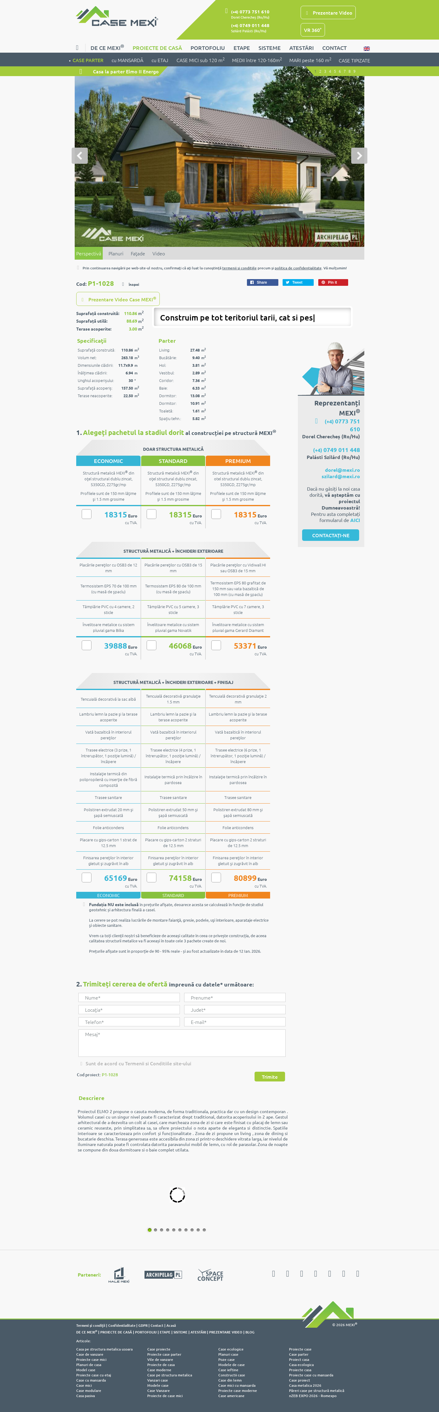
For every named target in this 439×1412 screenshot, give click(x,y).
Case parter (299, 1354)
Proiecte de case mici (165, 1395)
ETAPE (242, 47)
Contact (157, 1325)
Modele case (158, 1385)
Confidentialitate (121, 1325)
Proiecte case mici (91, 1359)
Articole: (83, 1341)
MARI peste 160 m (310, 59)
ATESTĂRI (301, 47)
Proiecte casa (300, 1369)
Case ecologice (231, 1349)
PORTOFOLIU (208, 47)
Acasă (171, 1325)
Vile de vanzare (160, 1359)
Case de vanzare (89, 1354)
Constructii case (231, 1375)
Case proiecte (158, 1349)
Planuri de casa (88, 1364)
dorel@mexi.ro (342, 470)
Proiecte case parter (164, 1354)
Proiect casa (299, 1359)
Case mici (84, 1385)
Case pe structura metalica (169, 1375)
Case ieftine (228, 1369)
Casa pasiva (85, 1395)
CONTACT (334, 47)
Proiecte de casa (161, 1364)
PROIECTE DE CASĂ (157, 47)
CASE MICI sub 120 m (201, 59)
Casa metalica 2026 (305, 1385)
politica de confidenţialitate (298, 268)
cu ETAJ (160, 59)
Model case (85, 1369)
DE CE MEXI (107, 47)
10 (203, 1229)
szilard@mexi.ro (341, 476)
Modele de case (231, 1364)
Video (158, 253)
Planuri (116, 253)
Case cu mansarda (91, 1380)
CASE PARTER (88, 59)
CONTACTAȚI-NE (330, 535)
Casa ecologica (301, 1364)
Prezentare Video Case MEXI (118, 299)
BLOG (250, 1332)
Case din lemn (230, 1380)
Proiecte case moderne (237, 1390)
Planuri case (228, 1354)
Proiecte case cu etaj (93, 1375)
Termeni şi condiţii (90, 1325)
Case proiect (299, 1380)
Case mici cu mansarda (236, 1385)
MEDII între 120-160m (257, 59)
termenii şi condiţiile (239, 268)
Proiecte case (300, 1349)
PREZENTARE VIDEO (225, 1332)
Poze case (226, 1359)
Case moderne (159, 1369)
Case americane (231, 1395)
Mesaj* (182, 1043)
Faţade (138, 253)
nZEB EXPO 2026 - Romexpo (313, 1395)
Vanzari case (157, 1380)
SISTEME (270, 47)
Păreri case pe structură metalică (316, 1390)
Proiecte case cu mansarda (311, 1375)
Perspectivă (88, 253)
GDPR (143, 1325)
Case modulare (88, 1390)
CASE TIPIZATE (354, 60)
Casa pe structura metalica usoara (104, 1349)
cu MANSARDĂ (128, 59)
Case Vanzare (158, 1390)
